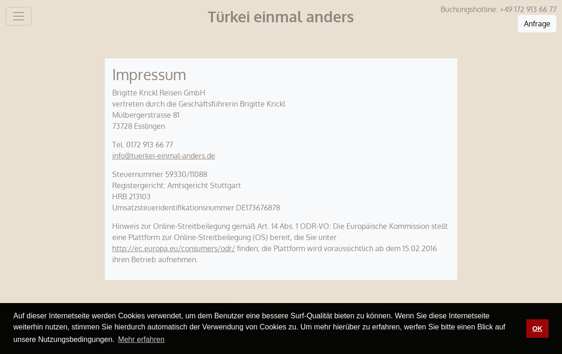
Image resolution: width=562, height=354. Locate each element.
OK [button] (537, 328)
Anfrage (537, 23)
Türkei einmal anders (281, 16)
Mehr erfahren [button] (141, 339)
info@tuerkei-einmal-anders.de (163, 155)
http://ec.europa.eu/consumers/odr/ (173, 248)
